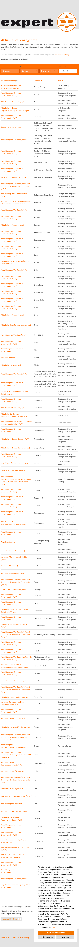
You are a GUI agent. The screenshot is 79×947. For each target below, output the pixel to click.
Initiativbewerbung (62, 55)
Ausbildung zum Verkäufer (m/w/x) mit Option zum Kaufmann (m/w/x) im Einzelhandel (15, 737)
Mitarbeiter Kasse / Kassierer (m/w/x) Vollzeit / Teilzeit (15, 262)
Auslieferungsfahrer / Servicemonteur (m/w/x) (15, 848)
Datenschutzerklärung (20, 938)
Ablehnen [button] (65, 937)
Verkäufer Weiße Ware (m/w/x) (12, 573)
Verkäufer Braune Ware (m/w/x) (13, 551)
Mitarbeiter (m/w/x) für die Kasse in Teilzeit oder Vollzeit (14, 610)
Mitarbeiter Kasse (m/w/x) (11, 365)
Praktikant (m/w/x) (8, 542)
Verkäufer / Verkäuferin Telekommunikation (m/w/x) (11, 763)
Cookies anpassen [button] (46, 937)
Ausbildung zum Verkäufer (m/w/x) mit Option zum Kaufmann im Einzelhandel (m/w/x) (15, 186)
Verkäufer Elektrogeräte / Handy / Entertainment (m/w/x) (13, 703)
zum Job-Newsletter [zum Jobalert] (10, 919)
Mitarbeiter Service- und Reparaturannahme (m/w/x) (11, 818)
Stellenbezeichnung (9, 81)
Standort (4, 67)
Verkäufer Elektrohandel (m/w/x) (13, 681)
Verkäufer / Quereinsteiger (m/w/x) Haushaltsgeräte (14, 841)
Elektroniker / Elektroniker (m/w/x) (14, 589)
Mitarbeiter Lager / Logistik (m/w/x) (14, 697)
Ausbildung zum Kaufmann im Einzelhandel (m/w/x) (12, 94)
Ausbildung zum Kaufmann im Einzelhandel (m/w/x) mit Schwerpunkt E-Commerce (16, 754)
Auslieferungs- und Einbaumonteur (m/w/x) (14, 195)
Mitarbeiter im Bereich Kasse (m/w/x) (15, 439)
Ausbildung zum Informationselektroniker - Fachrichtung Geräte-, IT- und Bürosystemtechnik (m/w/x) (16, 480)
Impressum (5, 938)
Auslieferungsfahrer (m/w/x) (11, 804)
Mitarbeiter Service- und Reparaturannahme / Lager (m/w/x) (14, 415)
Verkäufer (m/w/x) (8, 357)
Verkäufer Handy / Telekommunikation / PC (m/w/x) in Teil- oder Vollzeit (16, 202)
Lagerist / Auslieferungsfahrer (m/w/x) (15, 463)
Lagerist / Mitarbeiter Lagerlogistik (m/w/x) (14, 625)
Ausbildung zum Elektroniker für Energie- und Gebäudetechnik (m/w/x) (16, 422)
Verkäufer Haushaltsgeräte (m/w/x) (14, 789)
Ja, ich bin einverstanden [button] (55, 933)
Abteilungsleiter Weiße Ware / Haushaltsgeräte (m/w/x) (12, 856)
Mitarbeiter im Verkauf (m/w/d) (12, 102)
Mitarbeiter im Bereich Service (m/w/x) (15, 448)
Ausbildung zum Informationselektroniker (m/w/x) (13, 746)
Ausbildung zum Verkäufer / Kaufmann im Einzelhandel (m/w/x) (16, 658)
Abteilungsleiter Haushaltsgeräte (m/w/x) (16, 796)
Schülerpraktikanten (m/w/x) (12, 127)
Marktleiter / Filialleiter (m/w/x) (13, 470)
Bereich (23, 67)
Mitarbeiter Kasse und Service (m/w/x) (15, 727)
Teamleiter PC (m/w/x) (9, 566)
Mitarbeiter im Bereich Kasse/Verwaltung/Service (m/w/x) (14, 523)
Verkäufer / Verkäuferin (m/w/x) (13, 718)
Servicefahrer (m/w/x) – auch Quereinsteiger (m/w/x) (11, 86)
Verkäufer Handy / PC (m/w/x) (12, 771)
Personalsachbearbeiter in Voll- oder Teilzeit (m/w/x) (14, 392)
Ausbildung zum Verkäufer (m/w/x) (14, 139)
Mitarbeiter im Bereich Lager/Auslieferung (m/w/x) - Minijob (15, 109)
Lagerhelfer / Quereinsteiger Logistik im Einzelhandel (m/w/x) (15, 886)
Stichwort (62, 67)
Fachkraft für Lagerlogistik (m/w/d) (14, 177)
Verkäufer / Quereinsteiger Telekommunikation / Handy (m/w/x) (14, 665)
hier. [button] (53, 927)
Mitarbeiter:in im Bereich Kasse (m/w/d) (16, 325)
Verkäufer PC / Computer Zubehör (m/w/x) (14, 558)
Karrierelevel (44, 67)
